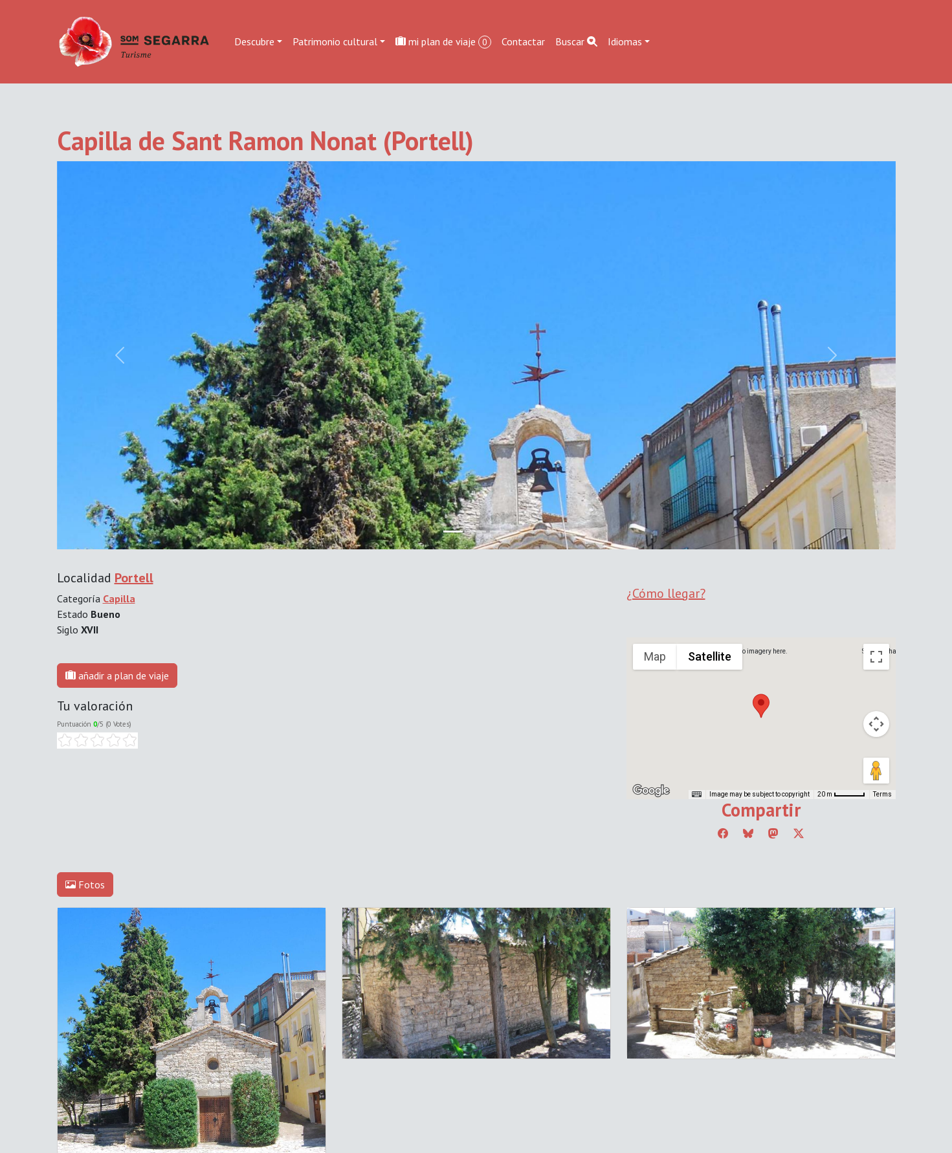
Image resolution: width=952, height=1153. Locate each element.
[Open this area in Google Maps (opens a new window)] (651, 790)
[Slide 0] (453, 531)
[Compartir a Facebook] (723, 833)
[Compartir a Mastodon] (773, 833)
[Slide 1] (476, 531)
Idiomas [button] (625, 41)
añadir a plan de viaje (117, 675)
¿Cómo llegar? (665, 593)
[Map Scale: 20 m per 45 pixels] (841, 794)
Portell (134, 577)
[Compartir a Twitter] (798, 833)
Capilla (119, 598)
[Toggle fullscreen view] (876, 657)
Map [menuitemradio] (655, 656)
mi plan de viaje (443, 42)
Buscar (576, 41)
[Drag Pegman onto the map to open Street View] (876, 771)
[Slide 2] (499, 531)
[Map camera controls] (876, 724)
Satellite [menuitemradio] (709, 656)
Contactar (523, 41)
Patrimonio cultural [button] (335, 41)
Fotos (85, 884)
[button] (761, 706)
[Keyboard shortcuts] (696, 794)
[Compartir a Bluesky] (748, 833)
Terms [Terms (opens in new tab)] (882, 794)
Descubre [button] (254, 41)
